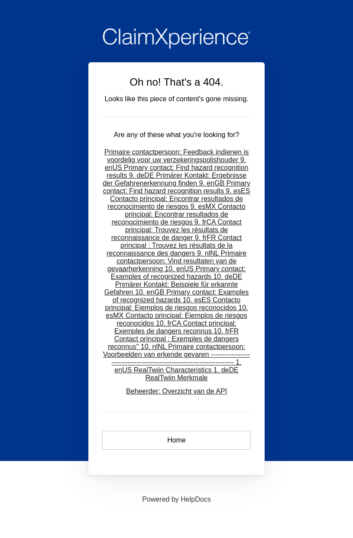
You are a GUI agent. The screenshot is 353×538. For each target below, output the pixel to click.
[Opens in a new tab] (176, 499)
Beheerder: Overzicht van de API (176, 391)
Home (176, 440)
